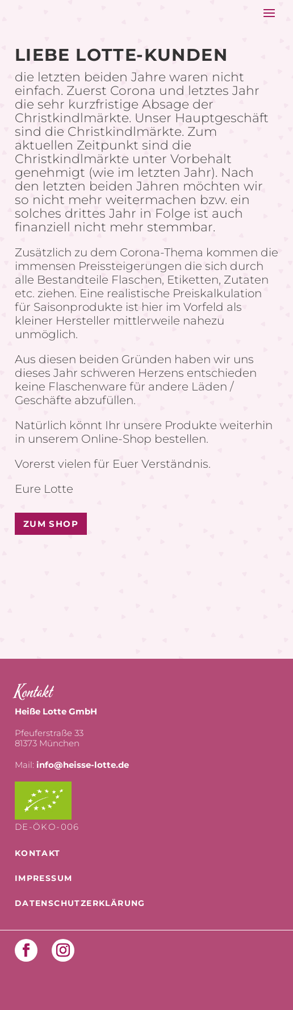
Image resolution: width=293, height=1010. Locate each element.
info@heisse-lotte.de (82, 764)
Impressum (44, 878)
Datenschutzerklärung (80, 903)
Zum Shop (50, 523)
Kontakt (38, 853)
